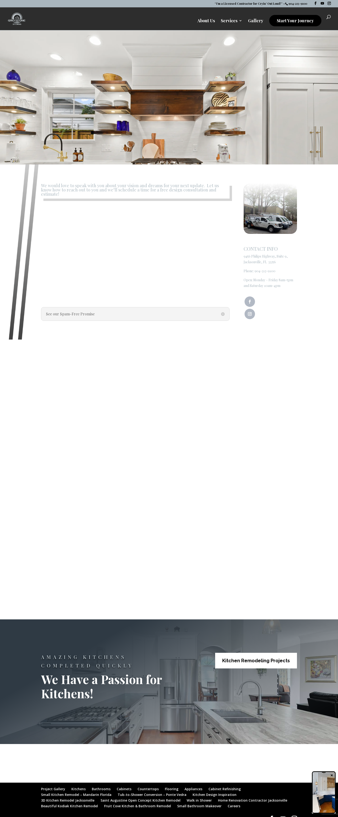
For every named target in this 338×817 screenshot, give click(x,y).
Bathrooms (101, 789)
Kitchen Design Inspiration (214, 794)
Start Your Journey (295, 21)
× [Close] (331, 775)
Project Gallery (53, 789)
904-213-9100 (265, 271)
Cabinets (124, 789)
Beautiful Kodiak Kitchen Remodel (69, 806)
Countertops (148, 789)
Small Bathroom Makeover (199, 806)
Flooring (171, 789)
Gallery (255, 21)
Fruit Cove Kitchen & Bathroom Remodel (137, 806)
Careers (234, 806)
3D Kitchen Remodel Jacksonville (67, 800)
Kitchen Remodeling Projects (256, 660)
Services (229, 21)
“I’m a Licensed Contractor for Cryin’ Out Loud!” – (250, 3)
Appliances (193, 789)
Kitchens (78, 789)
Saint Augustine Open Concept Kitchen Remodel (141, 800)
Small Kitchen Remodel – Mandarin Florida (76, 794)
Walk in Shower (199, 800)
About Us (206, 21)
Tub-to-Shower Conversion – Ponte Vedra (152, 794)
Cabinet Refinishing (224, 789)
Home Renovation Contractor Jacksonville (252, 800)
